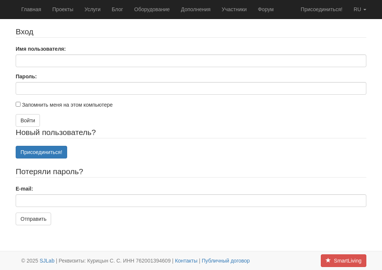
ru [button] (360, 9)
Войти (28, 120)
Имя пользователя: (41, 49)
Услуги (92, 9)
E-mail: (24, 189)
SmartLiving (343, 261)
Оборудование (152, 9)
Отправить (33, 219)
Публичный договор (226, 261)
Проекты (62, 9)
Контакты (186, 261)
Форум (266, 9)
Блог (117, 9)
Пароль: (26, 76)
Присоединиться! (321, 9)
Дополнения (195, 9)
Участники (234, 9)
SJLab (47, 261)
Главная (31, 9)
